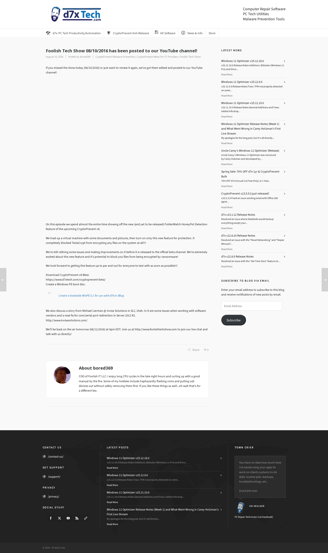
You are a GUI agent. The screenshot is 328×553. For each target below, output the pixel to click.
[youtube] (68, 518)
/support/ (54, 477)
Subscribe (234, 320)
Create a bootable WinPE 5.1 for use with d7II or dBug (91, 296)
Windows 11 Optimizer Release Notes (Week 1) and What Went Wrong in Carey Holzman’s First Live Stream (251, 129)
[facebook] (51, 518)
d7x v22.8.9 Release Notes (237, 257)
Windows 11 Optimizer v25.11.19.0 (242, 103)
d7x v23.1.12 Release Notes (238, 215)
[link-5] (86, 518)
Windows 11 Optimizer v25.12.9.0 (241, 82)
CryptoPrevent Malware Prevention (115, 57)
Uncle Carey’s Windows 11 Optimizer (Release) (250, 151)
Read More (227, 74)
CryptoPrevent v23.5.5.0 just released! (245, 194)
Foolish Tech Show (190, 57)
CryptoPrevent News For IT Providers (157, 57)
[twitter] (59, 518)
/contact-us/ (56, 457)
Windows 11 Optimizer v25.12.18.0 (242, 61)
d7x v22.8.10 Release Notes (238, 236)
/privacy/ (53, 496)
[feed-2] (77, 518)
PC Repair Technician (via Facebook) (254, 517)
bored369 (85, 57)
